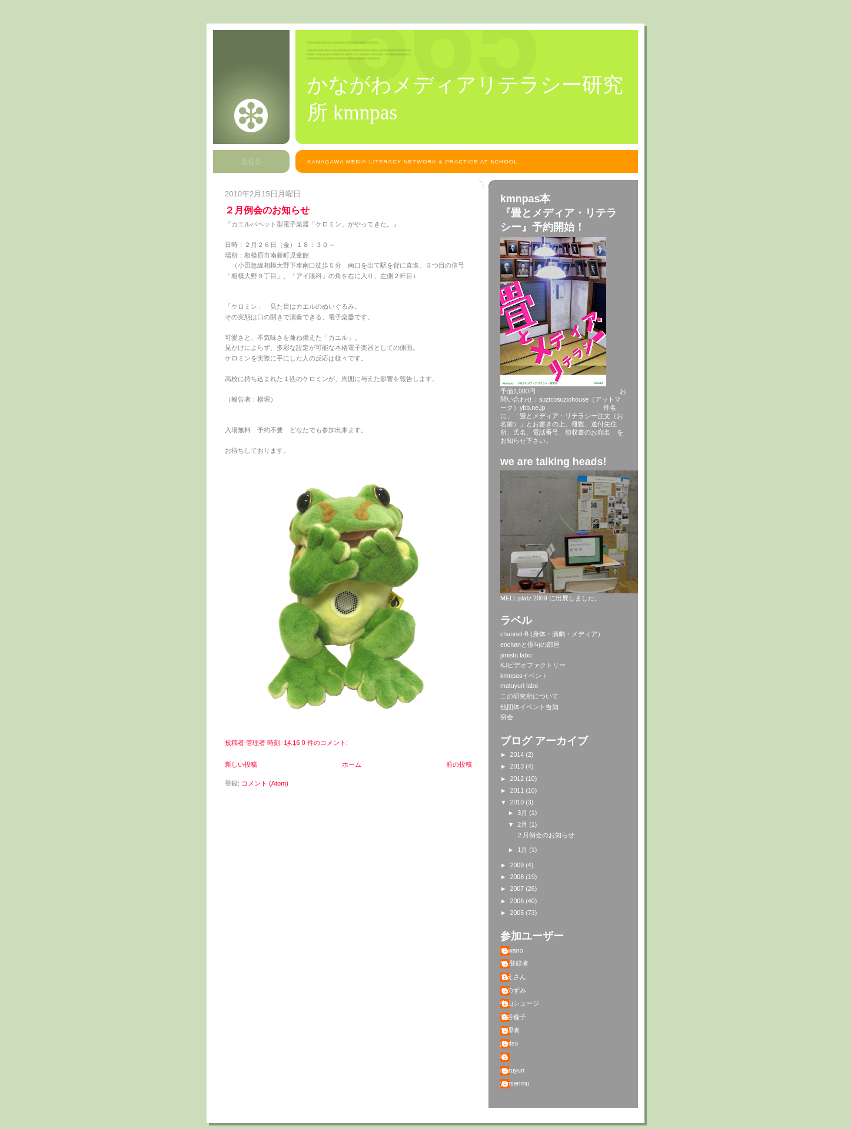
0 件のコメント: (326, 742)
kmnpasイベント (524, 675)
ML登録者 (514, 963)
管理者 (510, 1030)
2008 (518, 876)
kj (502, 1056)
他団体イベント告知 (529, 706)
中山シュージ (519, 1003)
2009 (518, 865)
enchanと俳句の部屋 (530, 644)
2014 (518, 754)
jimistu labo (515, 655)
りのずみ (513, 990)
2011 (518, 790)
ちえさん (513, 976)
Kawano (511, 950)
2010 (518, 802)
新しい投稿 (241, 764)
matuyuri (512, 1070)
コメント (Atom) (264, 783)
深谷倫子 (513, 1016)
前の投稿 (459, 764)
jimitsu (509, 1043)
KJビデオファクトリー (533, 665)
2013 (518, 766)
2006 (518, 900)
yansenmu (514, 1083)
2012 (518, 778)
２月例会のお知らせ (267, 210)
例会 (506, 716)
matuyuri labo (519, 685)
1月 (523, 849)
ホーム (351, 764)
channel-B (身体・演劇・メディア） (552, 633)
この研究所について (529, 696)
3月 (523, 812)
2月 (523, 824)
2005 (518, 912)
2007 (518, 888)
